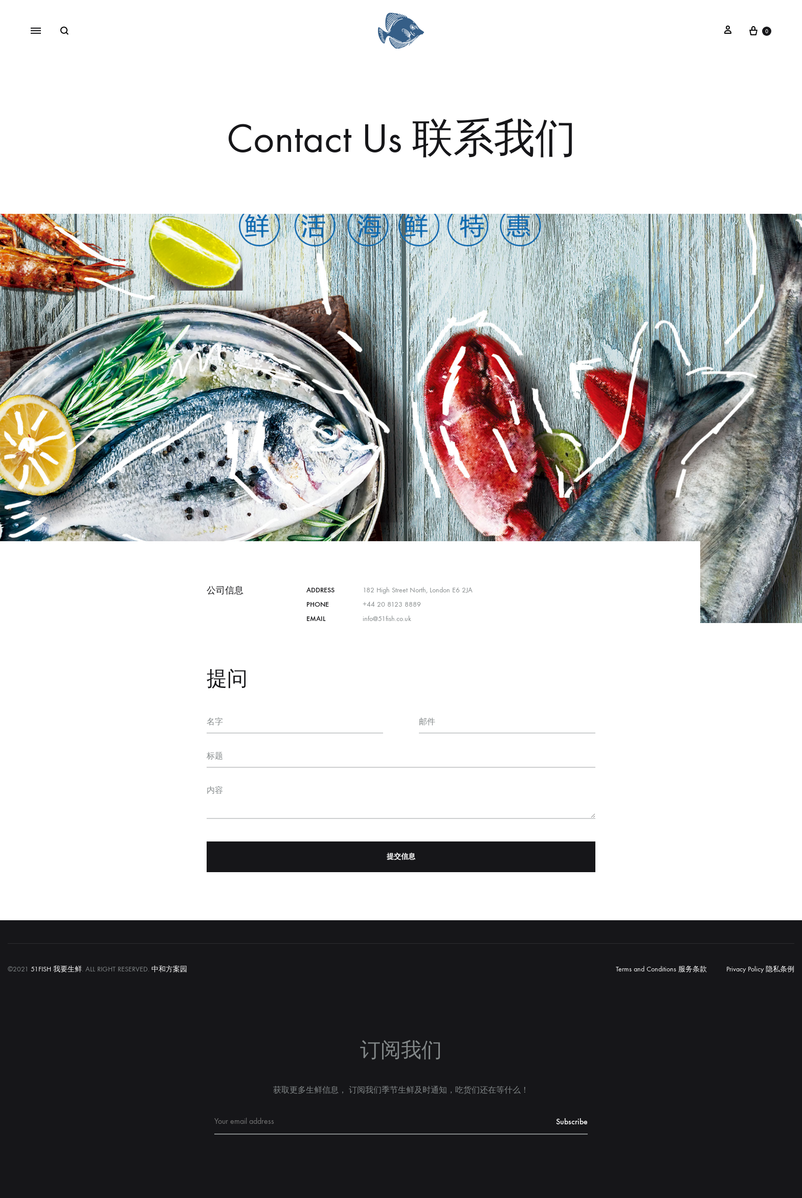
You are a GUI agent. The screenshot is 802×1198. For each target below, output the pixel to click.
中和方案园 (169, 969)
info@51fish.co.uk (387, 618)
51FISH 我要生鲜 (56, 969)
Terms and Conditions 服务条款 (661, 969)
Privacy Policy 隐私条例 (760, 969)
